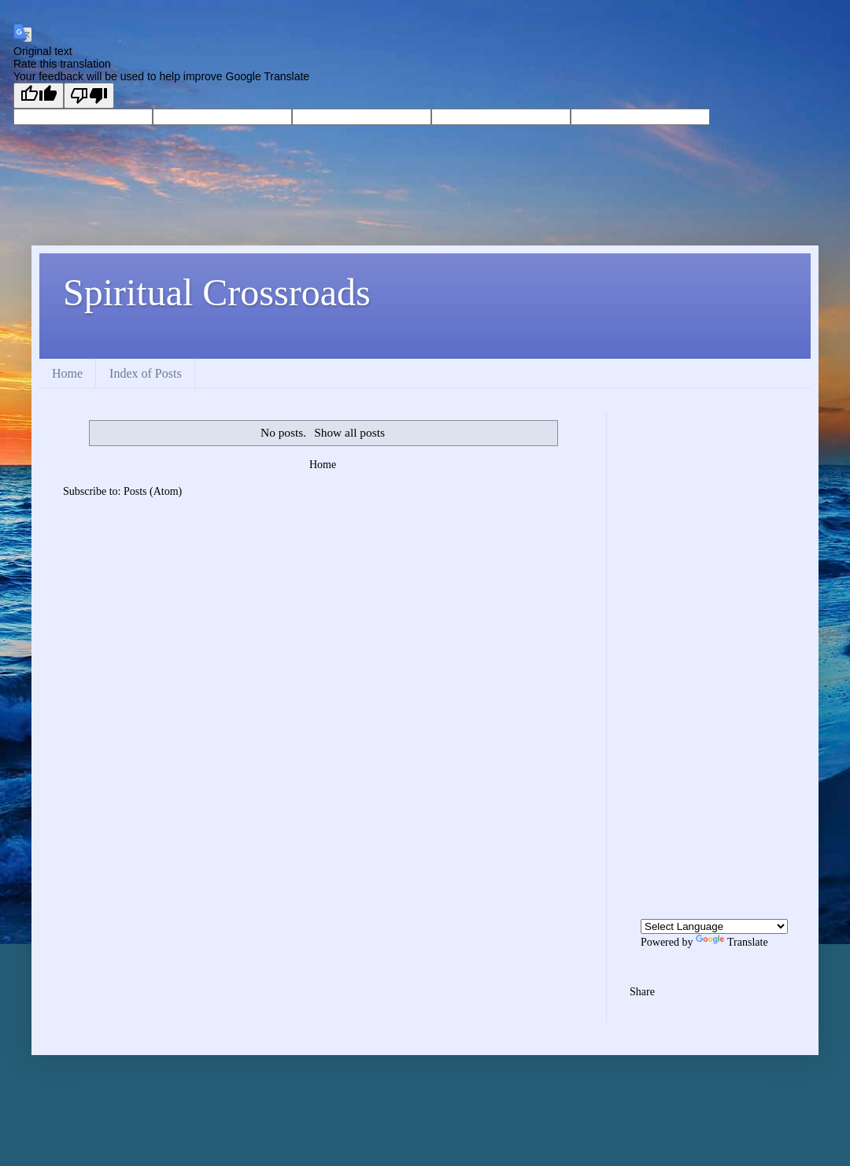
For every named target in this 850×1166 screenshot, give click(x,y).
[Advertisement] (708, 648)
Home (67, 373)
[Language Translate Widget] (714, 926)
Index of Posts (145, 373)
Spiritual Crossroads (217, 292)
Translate (732, 942)
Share (642, 992)
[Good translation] (38, 96)
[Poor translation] (89, 96)
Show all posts (349, 432)
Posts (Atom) (153, 491)
